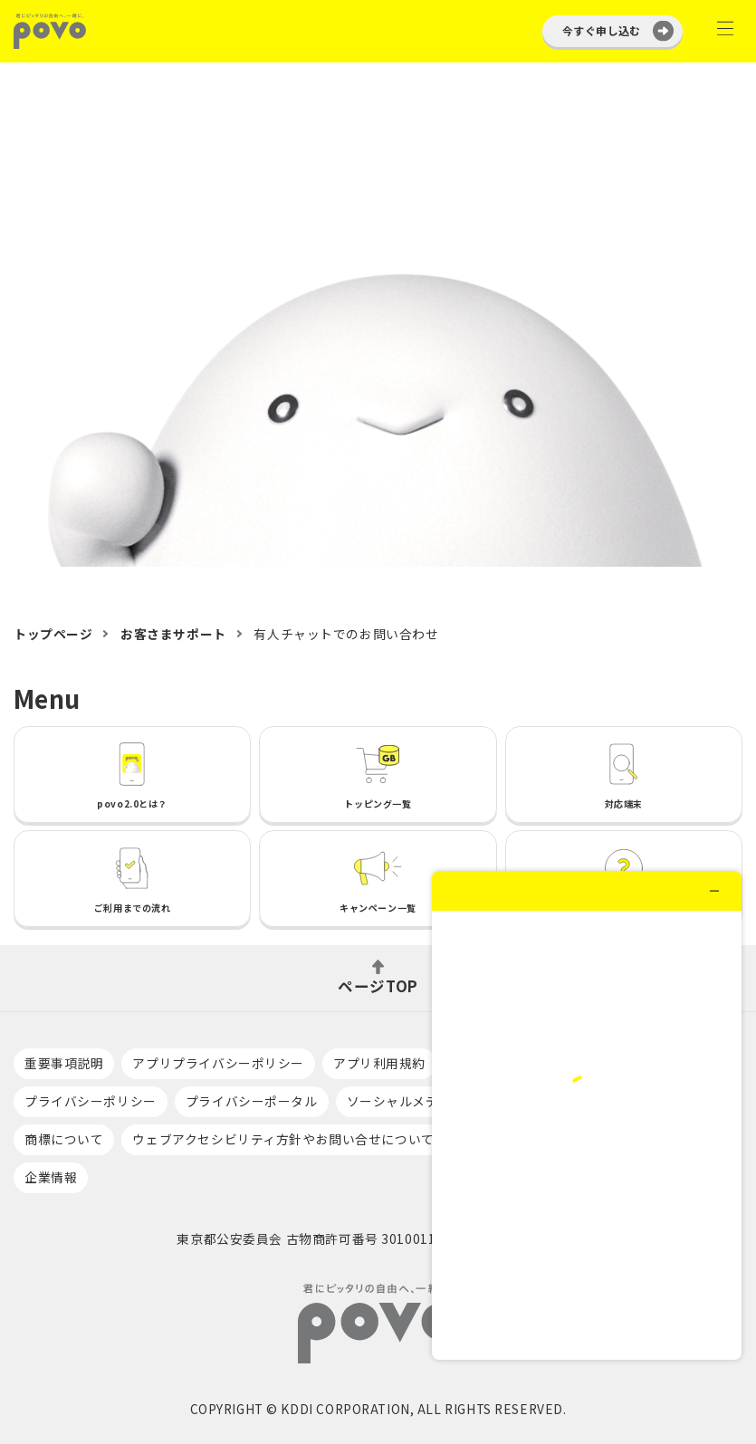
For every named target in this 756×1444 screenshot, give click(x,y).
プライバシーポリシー (90, 1101)
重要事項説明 (63, 1063)
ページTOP (377, 984)
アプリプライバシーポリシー (218, 1063)
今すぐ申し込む (601, 30)
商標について (63, 1139)
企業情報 (50, 1177)
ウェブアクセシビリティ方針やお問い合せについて (283, 1139)
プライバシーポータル (252, 1101)
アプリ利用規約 (379, 1063)
